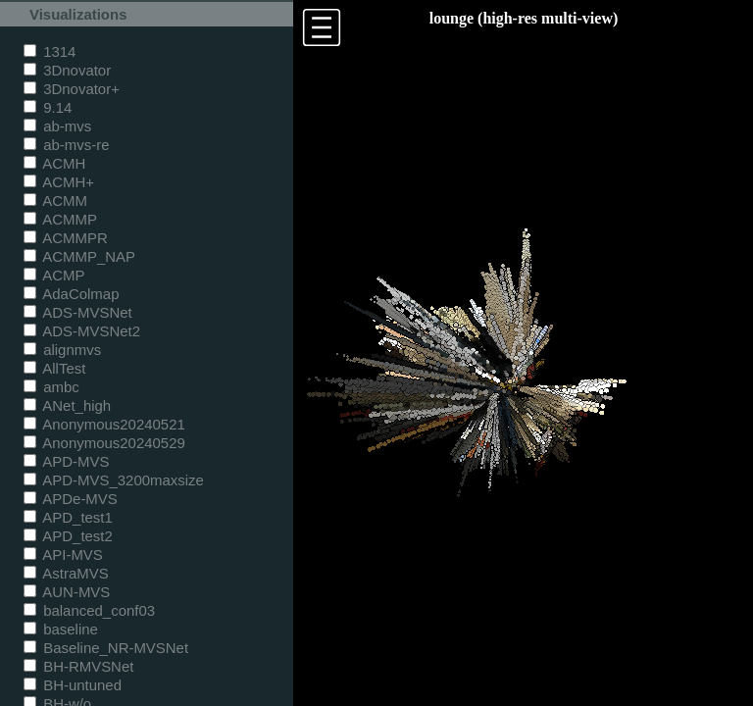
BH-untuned (73, 685)
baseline (61, 629)
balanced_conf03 (89, 610)
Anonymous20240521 (104, 424)
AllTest (54, 368)
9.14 (48, 107)
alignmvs (62, 349)
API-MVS (63, 554)
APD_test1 (68, 517)
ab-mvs (57, 126)
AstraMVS (66, 573)
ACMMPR (66, 237)
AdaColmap (71, 293)
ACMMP (60, 219)
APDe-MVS (71, 498)
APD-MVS (66, 461)
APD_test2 (68, 536)
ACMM (55, 200)
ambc (51, 386)
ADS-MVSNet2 (82, 331)
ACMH (54, 163)
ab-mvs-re (66, 144)
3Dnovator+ (72, 88)
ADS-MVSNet (78, 312)
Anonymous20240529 (104, 442)
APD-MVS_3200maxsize (114, 480)
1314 (49, 51)
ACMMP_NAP (79, 256)
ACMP (54, 275)
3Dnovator (67, 70)
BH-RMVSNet (78, 666)
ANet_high (67, 405)
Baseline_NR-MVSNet (106, 647)
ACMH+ (59, 182)
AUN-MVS (67, 591)
